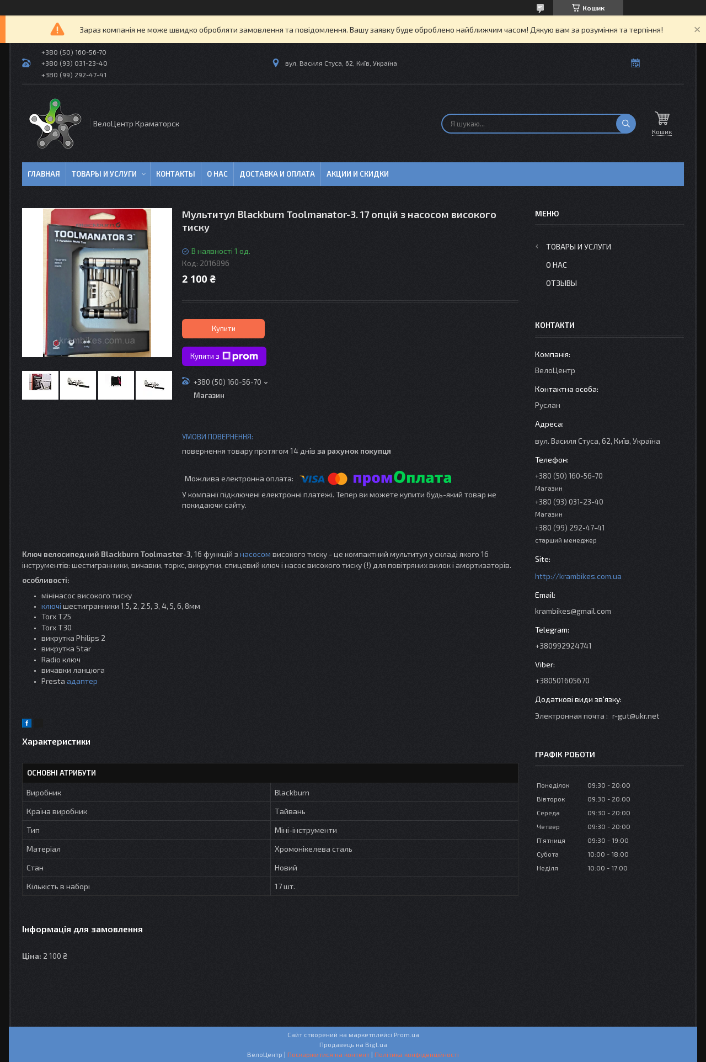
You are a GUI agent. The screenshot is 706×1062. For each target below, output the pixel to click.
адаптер (82, 681)
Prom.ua (406, 1034)
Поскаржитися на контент (328, 1054)
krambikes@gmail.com (573, 610)
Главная (44, 173)
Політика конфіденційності (417, 1054)
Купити (224, 328)
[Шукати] (626, 124)
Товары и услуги (104, 173)
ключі (51, 605)
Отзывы (561, 283)
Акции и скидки (358, 173)
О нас (217, 173)
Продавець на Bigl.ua (353, 1044)
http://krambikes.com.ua (578, 576)
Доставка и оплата (277, 173)
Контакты (175, 173)
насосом (255, 554)
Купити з (224, 357)
